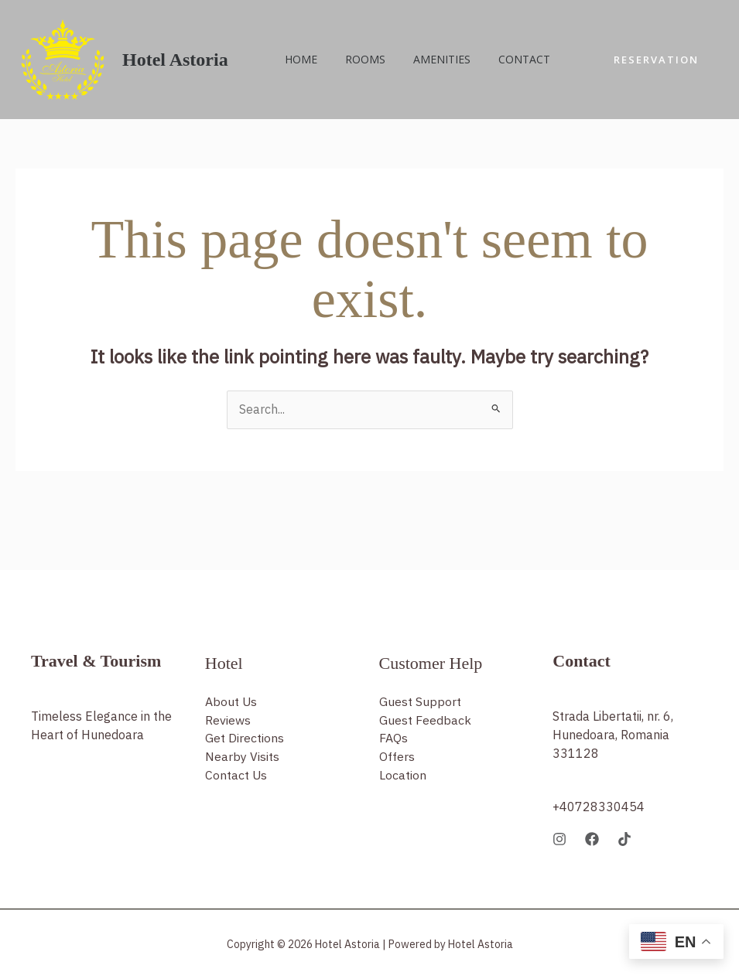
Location (402, 776)
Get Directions (244, 739)
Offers (397, 758)
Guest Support (420, 702)
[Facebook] (592, 839)
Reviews (228, 720)
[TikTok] (624, 839)
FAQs (393, 739)
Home (298, 59)
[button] (656, 60)
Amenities (426, 59)
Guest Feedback (425, 720)
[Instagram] (559, 839)
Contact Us (236, 776)
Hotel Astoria (175, 59)
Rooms (356, 59)
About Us (231, 702)
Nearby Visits (242, 758)
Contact (503, 59)
